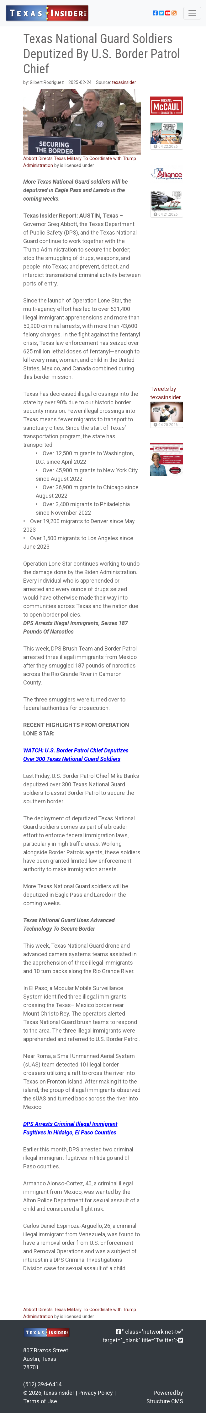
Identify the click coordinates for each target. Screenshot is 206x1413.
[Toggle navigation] (192, 13)
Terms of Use (40, 1401)
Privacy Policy (95, 1392)
